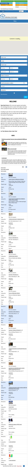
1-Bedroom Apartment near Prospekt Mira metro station (18, 349)
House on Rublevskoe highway (14, 293)
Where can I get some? (12, 149)
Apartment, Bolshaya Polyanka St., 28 (15, 330)
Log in (6, 5)
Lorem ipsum (4, 158)
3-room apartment (12, 460)
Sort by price (3, 167)
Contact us (21, 3)
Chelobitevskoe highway (13, 256)
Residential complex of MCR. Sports (15, 424)
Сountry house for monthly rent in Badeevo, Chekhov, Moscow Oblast (17, 199)
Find (26, 97)
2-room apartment (12, 441)
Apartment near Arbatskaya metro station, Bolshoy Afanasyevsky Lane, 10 (17, 368)
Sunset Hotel (11, 407)
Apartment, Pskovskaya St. (13, 274)
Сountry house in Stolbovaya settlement (16, 179)
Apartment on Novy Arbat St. (14, 311)
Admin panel (21, 5)
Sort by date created (5, 169)
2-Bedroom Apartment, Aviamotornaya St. (16, 219)
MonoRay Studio (5, 118)
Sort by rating (3, 171)
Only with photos (4, 94)
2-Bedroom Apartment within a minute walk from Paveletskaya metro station (18, 388)
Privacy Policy (19, 466)
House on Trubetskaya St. (13, 237)
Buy (14, 1)
